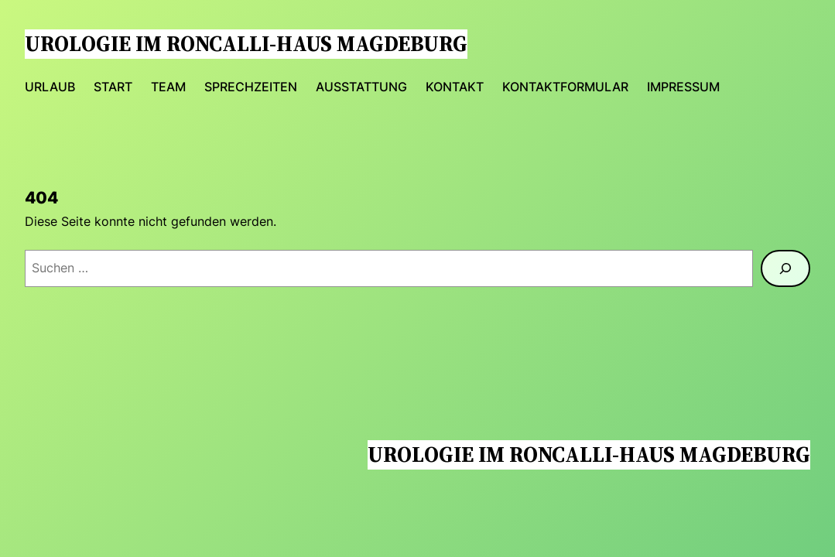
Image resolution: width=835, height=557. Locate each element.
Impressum (683, 87)
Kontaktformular (565, 87)
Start (113, 87)
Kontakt (455, 87)
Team (168, 87)
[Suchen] (785, 268)
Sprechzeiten (250, 87)
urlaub (50, 87)
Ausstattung (361, 87)
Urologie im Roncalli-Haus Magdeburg (246, 43)
